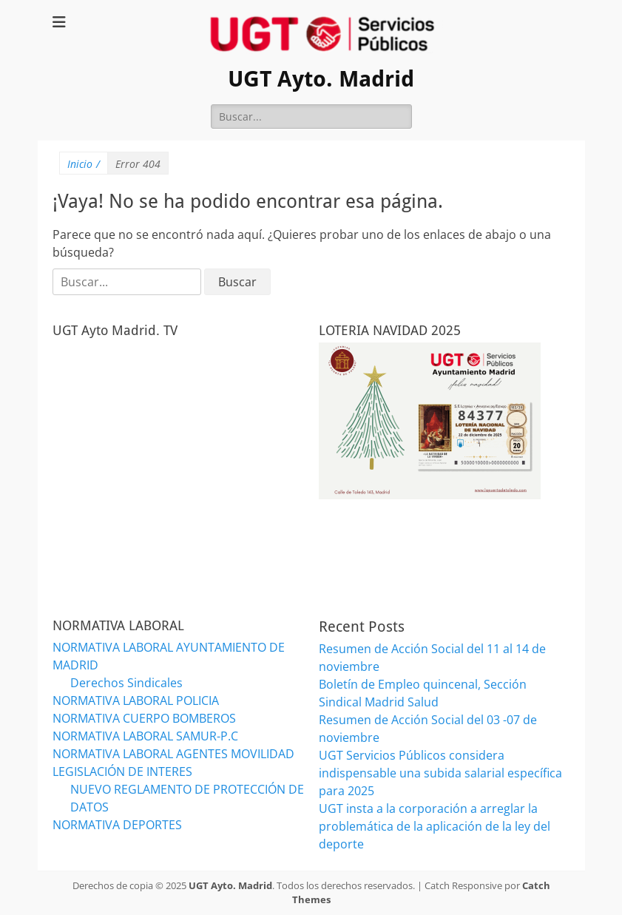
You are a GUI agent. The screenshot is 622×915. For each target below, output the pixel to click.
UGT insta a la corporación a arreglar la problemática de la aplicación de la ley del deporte (434, 826)
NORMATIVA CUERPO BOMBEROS (144, 718)
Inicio (83, 164)
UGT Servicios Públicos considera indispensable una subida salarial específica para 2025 (440, 773)
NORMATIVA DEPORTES (117, 825)
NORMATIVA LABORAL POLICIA (136, 700)
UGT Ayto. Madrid (321, 79)
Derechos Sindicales (126, 683)
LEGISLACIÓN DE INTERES (122, 771)
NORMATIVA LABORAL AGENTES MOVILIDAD (173, 754)
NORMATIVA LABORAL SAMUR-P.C (145, 736)
